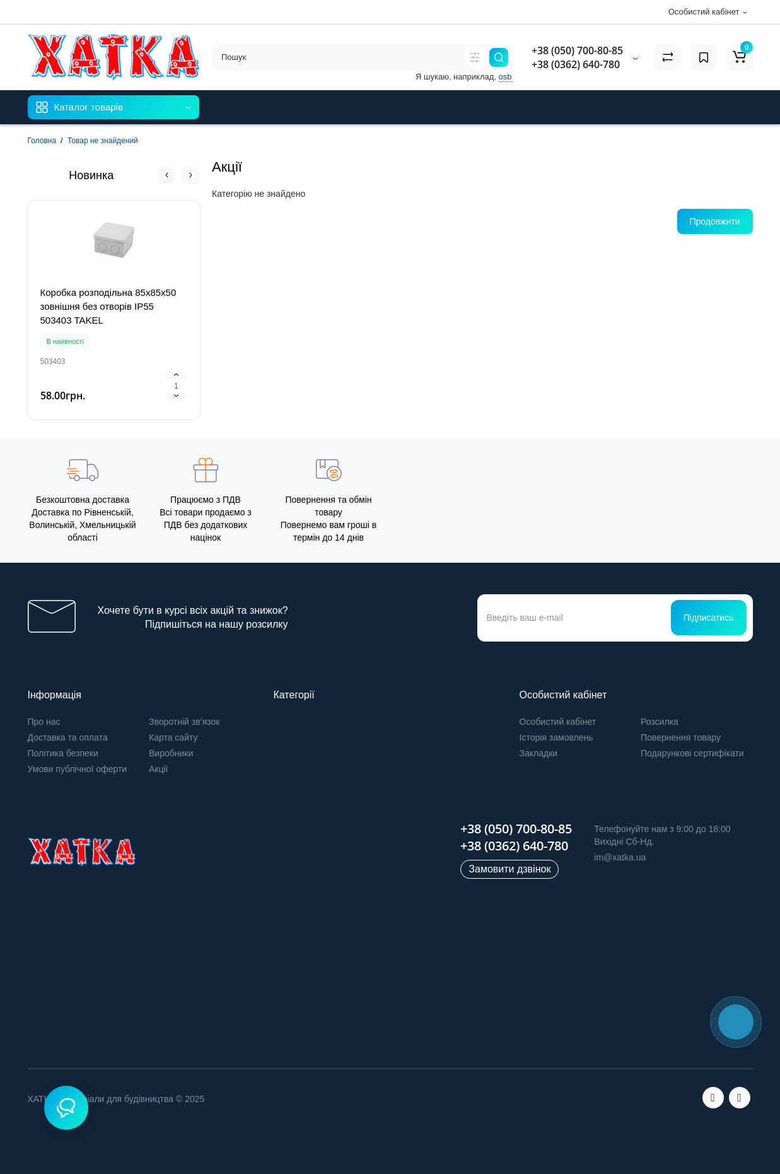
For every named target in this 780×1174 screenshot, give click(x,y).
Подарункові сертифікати (692, 753)
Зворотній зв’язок (184, 722)
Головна (42, 140)
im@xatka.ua (620, 857)
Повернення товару (681, 737)
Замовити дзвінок (509, 869)
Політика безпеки (63, 753)
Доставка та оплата (68, 737)
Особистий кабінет (558, 722)
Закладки (539, 753)
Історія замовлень (556, 737)
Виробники (171, 753)
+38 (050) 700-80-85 (577, 50)
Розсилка (659, 722)
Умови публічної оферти (77, 769)
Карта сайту (173, 737)
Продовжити (715, 221)
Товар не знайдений (102, 140)
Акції (158, 769)
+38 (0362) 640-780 (576, 64)
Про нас (44, 722)
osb (505, 76)
